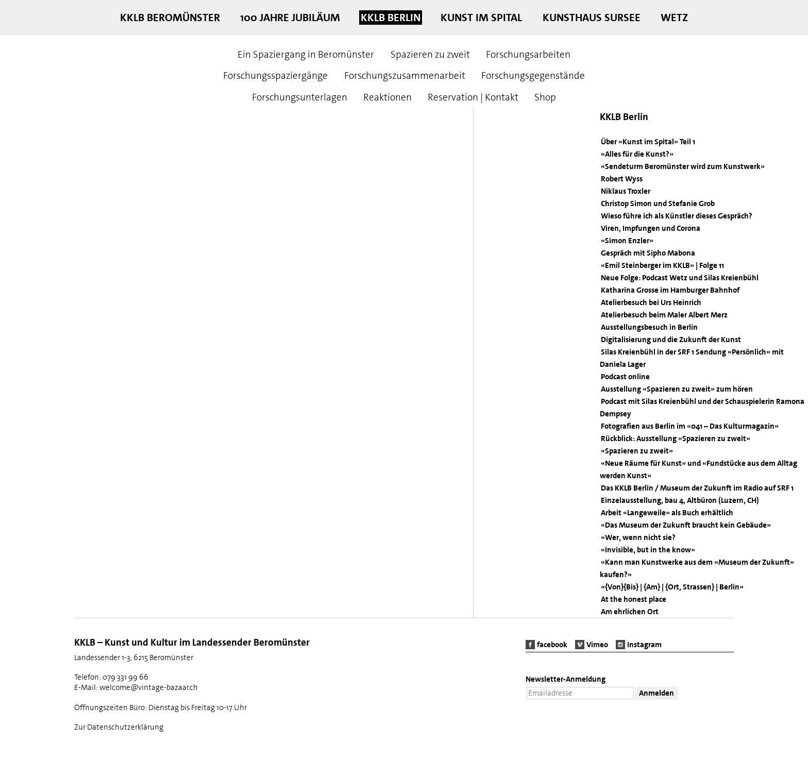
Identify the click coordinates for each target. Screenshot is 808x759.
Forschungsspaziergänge (275, 75)
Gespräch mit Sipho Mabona (648, 253)
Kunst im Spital (481, 17)
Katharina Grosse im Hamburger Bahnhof (670, 290)
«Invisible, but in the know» (648, 550)
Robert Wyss (622, 179)
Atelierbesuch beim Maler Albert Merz (664, 315)
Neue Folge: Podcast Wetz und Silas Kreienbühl (680, 278)
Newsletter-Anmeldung (565, 679)
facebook (552, 644)
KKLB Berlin (390, 17)
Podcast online (625, 377)
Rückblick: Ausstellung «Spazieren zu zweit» (675, 438)
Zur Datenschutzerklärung (118, 727)
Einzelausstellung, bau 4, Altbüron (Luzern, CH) (680, 500)
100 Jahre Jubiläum (290, 17)
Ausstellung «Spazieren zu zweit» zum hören (677, 389)
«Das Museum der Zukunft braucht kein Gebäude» (686, 525)
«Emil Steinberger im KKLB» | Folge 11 (662, 265)
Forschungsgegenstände (533, 75)
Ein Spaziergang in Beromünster (306, 54)
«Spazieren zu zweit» (637, 451)
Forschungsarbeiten (528, 54)
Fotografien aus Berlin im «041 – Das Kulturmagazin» (690, 426)
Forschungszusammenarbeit (404, 75)
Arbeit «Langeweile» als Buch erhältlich (667, 513)
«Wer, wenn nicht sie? (638, 537)
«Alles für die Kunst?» (637, 154)
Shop (545, 97)
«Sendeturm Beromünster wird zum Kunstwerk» (683, 166)
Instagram (644, 644)
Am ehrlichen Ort (630, 611)
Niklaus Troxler (625, 191)
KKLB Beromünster (170, 17)
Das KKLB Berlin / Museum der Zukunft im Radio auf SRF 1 (697, 488)
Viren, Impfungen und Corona (650, 228)
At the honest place (633, 599)
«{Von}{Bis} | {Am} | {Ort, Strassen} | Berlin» (672, 587)
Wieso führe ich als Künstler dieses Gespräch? (676, 216)
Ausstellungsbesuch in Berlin (649, 327)
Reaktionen (387, 97)
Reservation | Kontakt (473, 97)
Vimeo (597, 644)
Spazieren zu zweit (430, 54)
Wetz (674, 17)
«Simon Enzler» (627, 240)
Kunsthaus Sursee (592, 17)
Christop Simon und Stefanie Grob (658, 203)
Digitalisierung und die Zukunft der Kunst (671, 339)
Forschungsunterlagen (299, 97)
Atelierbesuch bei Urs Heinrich (651, 302)
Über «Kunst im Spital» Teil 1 (648, 142)
